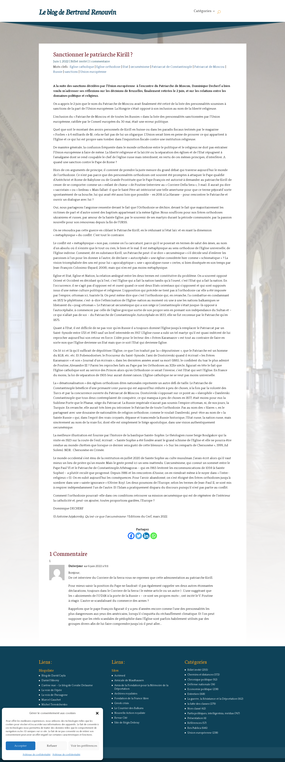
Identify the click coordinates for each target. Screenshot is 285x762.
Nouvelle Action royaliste (129, 713)
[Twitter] (138, 535)
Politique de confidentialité (37, 754)
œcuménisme (139, 67)
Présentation (195, 718)
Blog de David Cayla (54, 675)
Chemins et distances (200, 674)
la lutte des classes (198, 703)
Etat (125, 67)
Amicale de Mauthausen (129, 680)
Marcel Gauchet (51, 699)
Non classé (194, 708)
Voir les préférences (84, 745)
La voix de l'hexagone (55, 695)
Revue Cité (120, 717)
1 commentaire (99, 61)
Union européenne (93, 72)
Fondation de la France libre (131, 698)
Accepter (20, 745)
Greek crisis (121, 703)
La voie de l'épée (52, 690)
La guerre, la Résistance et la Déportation (212, 698)
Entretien (193, 694)
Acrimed (119, 675)
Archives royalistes (125, 693)
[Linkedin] (146, 535)
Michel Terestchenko (54, 704)
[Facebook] (131, 535)
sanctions (71, 72)
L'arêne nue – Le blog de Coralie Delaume (67, 685)
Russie (57, 72)
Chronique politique (199, 679)
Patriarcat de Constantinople (172, 67)
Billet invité (79, 61)
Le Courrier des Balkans (128, 708)
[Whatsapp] (153, 535)
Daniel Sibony (50, 680)
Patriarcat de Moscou (209, 67)
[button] (97, 713)
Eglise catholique (82, 67)
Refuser (52, 745)
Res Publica (194, 728)
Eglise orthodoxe (108, 67)
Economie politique (199, 689)
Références (194, 723)
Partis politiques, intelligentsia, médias (210, 713)
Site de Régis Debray (126, 722)
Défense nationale (198, 684)
